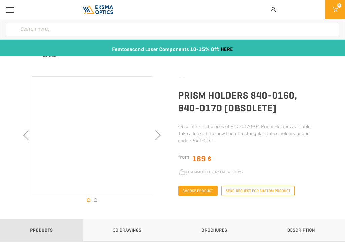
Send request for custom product (258, 191)
